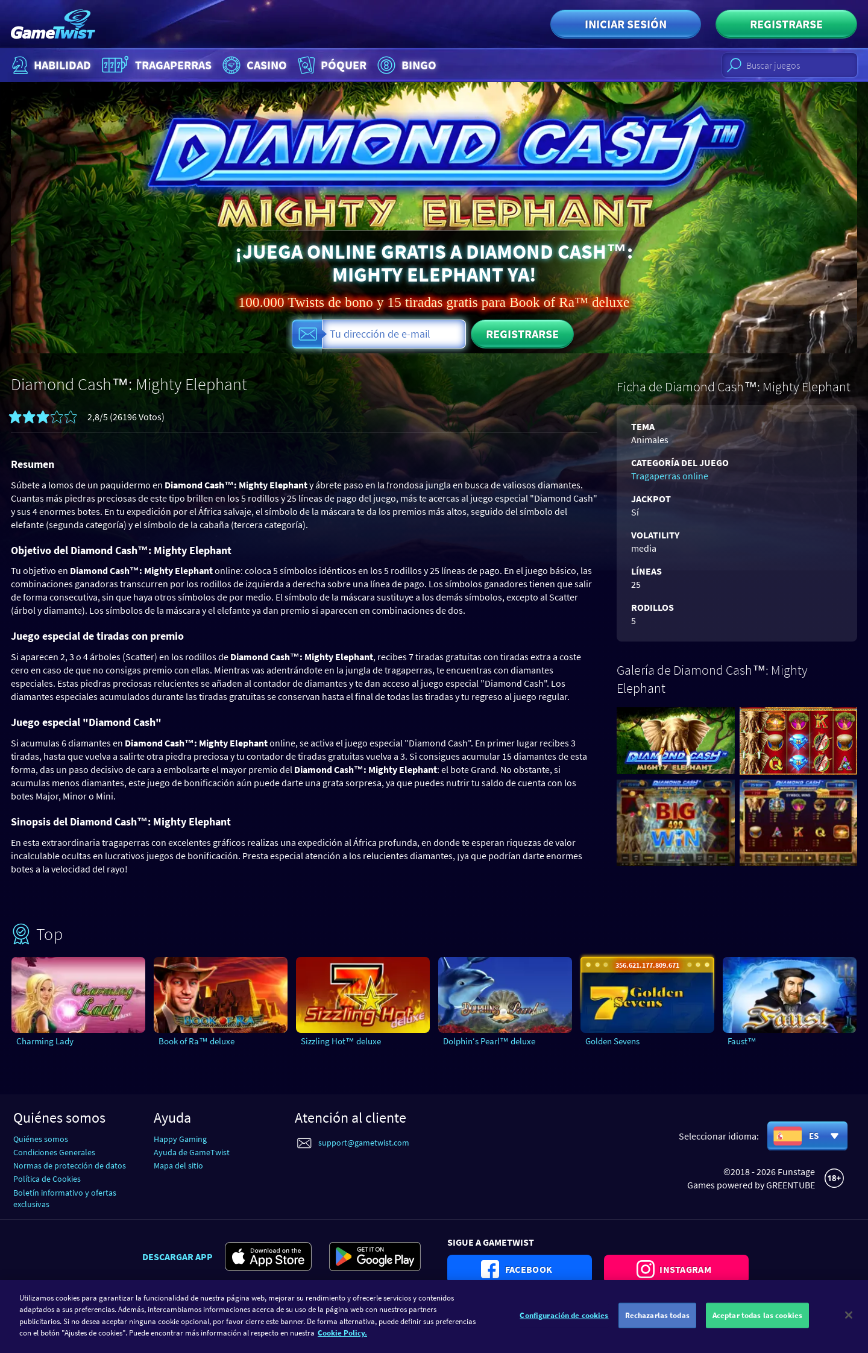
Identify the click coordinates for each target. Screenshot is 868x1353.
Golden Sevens (612, 1041)
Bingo (405, 65)
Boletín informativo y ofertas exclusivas (64, 1198)
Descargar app (177, 1256)
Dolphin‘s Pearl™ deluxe (489, 1041)
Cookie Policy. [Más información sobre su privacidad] (342, 1342)
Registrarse (786, 23)
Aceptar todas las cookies (757, 1325)
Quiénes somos (40, 1139)
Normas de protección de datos (69, 1165)
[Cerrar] (848, 1324)
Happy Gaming (180, 1139)
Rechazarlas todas (657, 1325)
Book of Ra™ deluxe (196, 1041)
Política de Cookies (47, 1178)
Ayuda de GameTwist (192, 1152)
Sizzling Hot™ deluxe (341, 1041)
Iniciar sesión (626, 23)
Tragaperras (155, 65)
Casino (253, 65)
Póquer (331, 65)
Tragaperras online (669, 476)
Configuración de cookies (564, 1325)
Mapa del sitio (178, 1165)
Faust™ (742, 1041)
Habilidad (50, 65)
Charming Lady (45, 1041)
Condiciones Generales (54, 1152)
